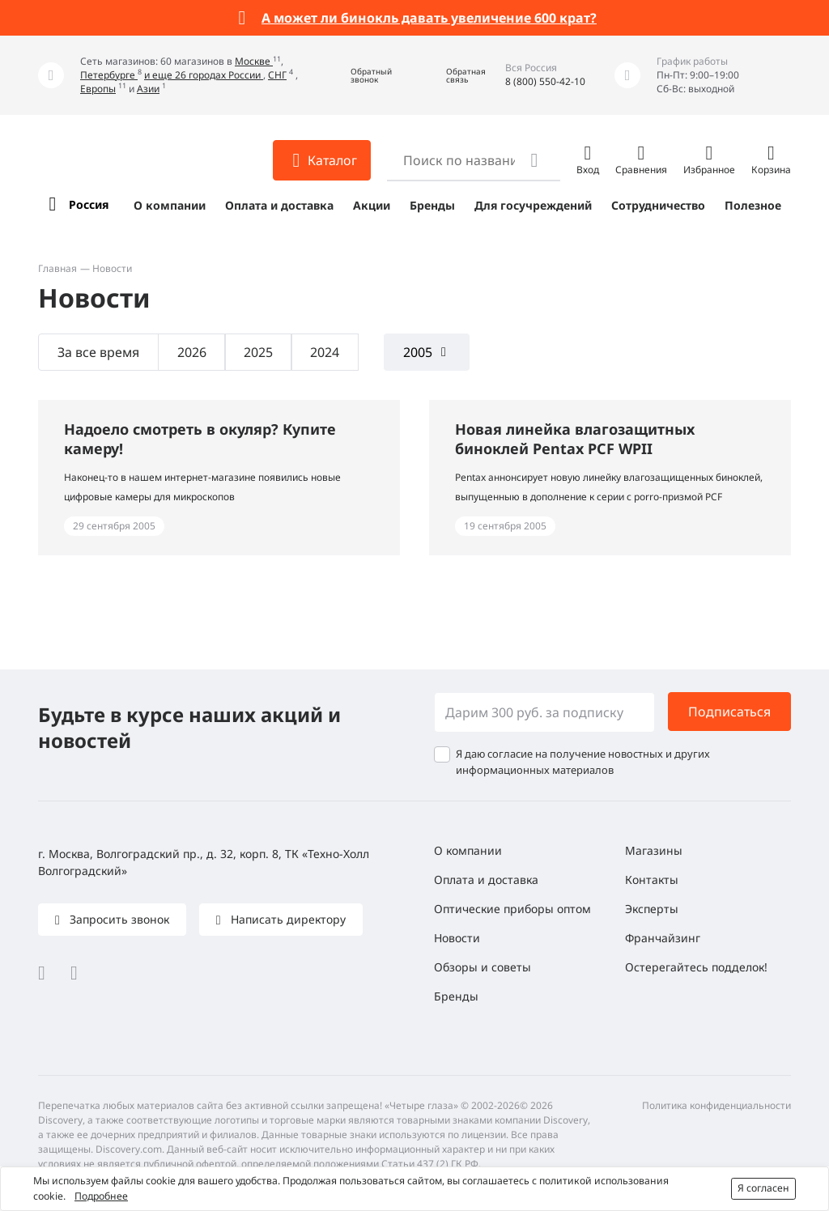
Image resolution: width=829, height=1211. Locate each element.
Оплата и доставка (279, 205)
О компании (170, 205)
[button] (359, 76)
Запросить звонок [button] (117, 919)
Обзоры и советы (482, 967)
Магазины (653, 850)
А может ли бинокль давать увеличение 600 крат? (429, 18)
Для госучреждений (533, 205)
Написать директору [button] (286, 919)
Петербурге (109, 75)
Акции (371, 205)
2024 (324, 352)
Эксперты (651, 908)
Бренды (432, 205)
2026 (191, 352)
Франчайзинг (662, 937)
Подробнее (101, 1196)
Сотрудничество (658, 205)
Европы (98, 89)
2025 (258, 352)
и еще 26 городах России (203, 75)
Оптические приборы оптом (512, 908)
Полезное (753, 205)
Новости (457, 937)
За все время (98, 352)
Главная (57, 268)
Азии (148, 89)
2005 (417, 352)
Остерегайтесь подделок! (696, 967)
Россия (88, 204)
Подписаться (729, 711)
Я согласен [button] (763, 1188)
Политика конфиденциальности (716, 1105)
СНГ (277, 75)
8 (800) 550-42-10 (545, 81)
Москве (254, 61)
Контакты (651, 879)
